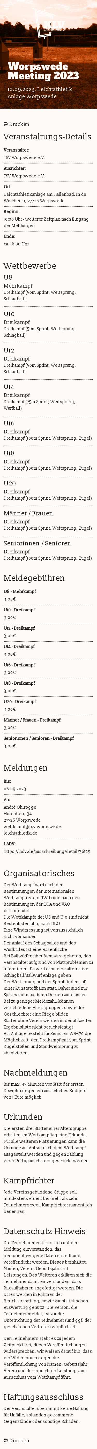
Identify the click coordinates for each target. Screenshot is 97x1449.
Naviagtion (8, 9)
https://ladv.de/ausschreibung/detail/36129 (47, 851)
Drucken (19, 124)
